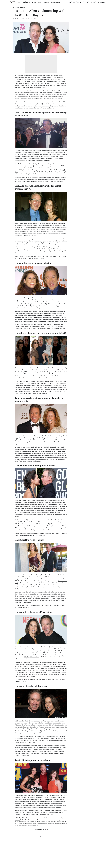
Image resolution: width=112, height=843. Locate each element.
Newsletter (101, 2)
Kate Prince (18, 19)
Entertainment (55, 2)
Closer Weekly (33, 164)
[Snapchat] (88, 2)
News (19, 2)
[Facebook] (67, 2)
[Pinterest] (84, 2)
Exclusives (26, 2)
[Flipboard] (81, 2)
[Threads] (91, 2)
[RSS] (94, 2)
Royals (34, 2)
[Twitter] (77, 2)
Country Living (55, 457)
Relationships (21, 7)
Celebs (40, 2)
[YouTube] (70, 2)
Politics (46, 2)
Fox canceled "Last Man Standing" (42, 451)
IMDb (16, 315)
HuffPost (17, 820)
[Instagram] (74, 2)
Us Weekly (61, 751)
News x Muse (29, 736)
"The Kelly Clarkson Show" (31, 657)
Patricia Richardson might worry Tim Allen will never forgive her (48, 795)
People (38, 230)
